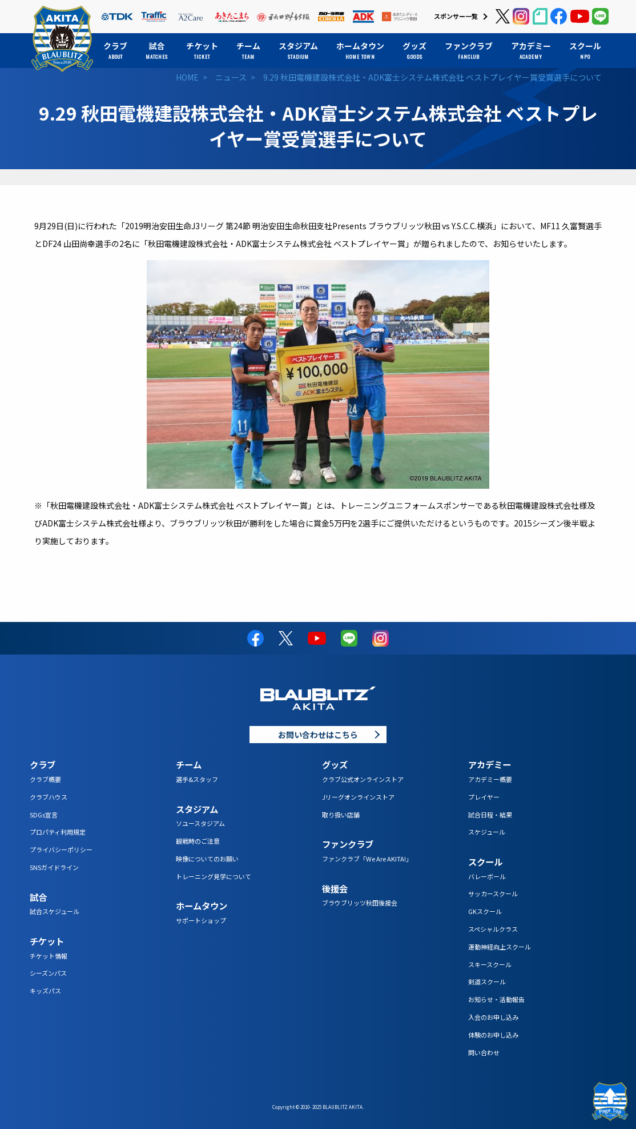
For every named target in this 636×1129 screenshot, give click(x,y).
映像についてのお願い (207, 858)
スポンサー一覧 (456, 16)
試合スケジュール (54, 911)
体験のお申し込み (493, 1034)
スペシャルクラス (493, 928)
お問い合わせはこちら (318, 734)
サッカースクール (493, 893)
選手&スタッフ (197, 779)
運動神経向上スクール (499, 946)
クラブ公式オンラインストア (363, 779)
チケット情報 (48, 955)
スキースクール (490, 964)
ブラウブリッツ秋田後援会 (359, 902)
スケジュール (486, 831)
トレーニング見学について (213, 876)
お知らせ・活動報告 (496, 999)
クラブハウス (48, 796)
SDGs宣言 (44, 814)
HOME (187, 77)
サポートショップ (201, 920)
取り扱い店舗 (341, 814)
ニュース (231, 77)
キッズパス (45, 990)
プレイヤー (484, 796)
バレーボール (487, 876)
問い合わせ (484, 1052)
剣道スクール (487, 981)
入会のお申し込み (493, 1017)
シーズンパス (48, 973)
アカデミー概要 (490, 779)
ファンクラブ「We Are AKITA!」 (367, 858)
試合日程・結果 (490, 814)
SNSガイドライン (54, 867)
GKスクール (485, 911)
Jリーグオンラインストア (358, 796)
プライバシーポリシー (61, 849)
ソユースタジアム (200, 823)
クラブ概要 (45, 779)
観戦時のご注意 (198, 840)
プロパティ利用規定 (58, 831)
